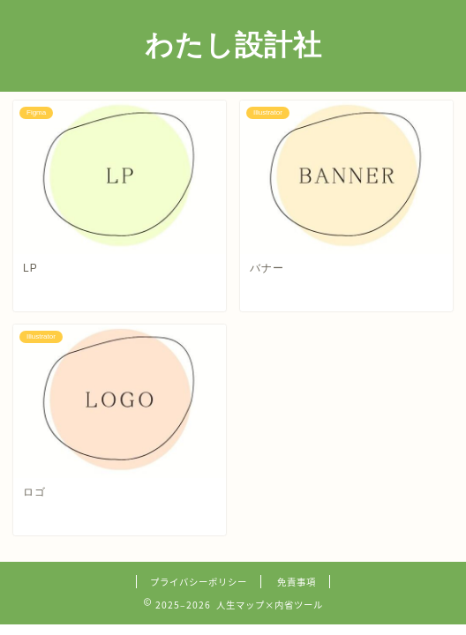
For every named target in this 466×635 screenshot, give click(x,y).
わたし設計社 (233, 44)
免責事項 (296, 581)
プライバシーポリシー (198, 581)
